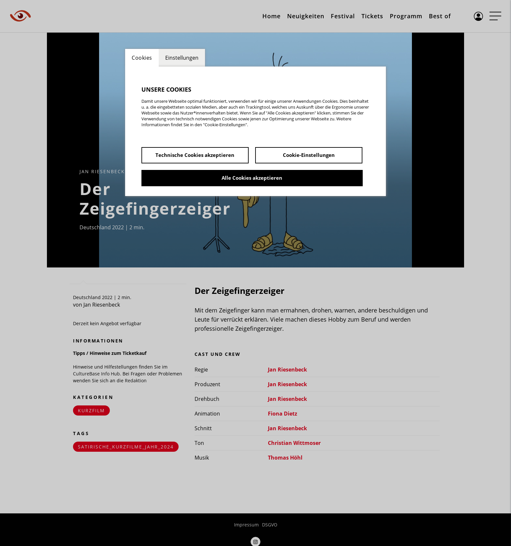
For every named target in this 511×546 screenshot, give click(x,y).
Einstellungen (181, 57)
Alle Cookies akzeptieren (252, 177)
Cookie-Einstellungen (309, 155)
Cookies (142, 57)
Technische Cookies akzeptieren (194, 155)
